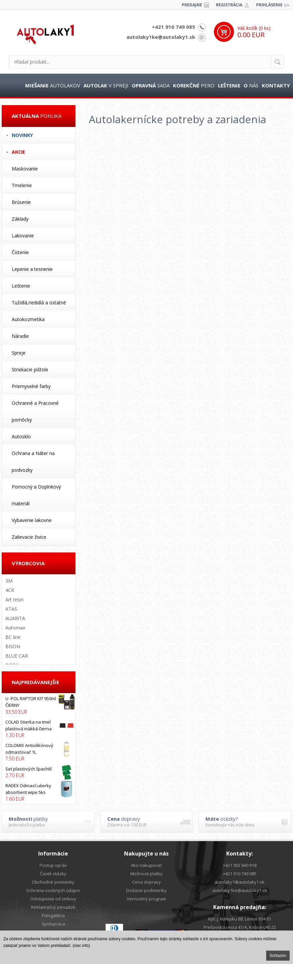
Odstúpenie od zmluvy (53, 899)
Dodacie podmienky (146, 890)
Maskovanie (25, 168)
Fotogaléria (53, 915)
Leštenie (21, 286)
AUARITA (15, 618)
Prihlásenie (269, 5)
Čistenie (20, 252)
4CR (9, 590)
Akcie (18, 152)
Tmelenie (22, 185)
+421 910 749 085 (173, 26)
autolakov (52, 85)
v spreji (105, 85)
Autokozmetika (28, 319)
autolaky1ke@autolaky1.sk (160, 36)
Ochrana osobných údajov (53, 890)
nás (251, 85)
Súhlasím (278, 955)
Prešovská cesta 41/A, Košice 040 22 (239, 927)
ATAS (11, 609)
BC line (12, 637)
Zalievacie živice (29, 537)
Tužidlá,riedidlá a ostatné (39, 302)
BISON (12, 646)
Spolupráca (53, 924)
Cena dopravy (146, 882)
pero (194, 85)
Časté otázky (53, 874)
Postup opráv (53, 865)
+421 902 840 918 (239, 865)
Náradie (20, 336)
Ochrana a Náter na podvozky (33, 461)
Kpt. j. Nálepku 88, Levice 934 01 (239, 919)
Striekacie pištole (30, 369)
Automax (15, 627)
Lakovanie (23, 235)
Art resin (14, 599)
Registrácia (229, 5)
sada (151, 85)
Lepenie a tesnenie (32, 269)
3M (8, 581)
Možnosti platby (146, 874)
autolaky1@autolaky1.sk (240, 882)
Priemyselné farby (31, 386)
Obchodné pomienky (53, 882)
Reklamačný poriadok (53, 907)
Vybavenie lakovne (32, 520)
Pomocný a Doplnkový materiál (36, 495)
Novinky (22, 135)
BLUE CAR (16, 656)
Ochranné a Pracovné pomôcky (35, 411)
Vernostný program (146, 899)
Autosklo (21, 436)
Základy (20, 219)
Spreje (18, 353)
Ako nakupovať (146, 865)
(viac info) (81, 945)
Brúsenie (21, 202)
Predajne (192, 5)
